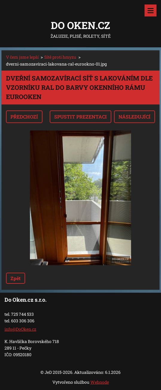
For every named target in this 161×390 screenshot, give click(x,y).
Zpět (15, 278)
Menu (151, 10)
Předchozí (24, 116)
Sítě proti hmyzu (60, 57)
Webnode (99, 382)
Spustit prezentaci (80, 116)
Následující (135, 116)
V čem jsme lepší (22, 57)
